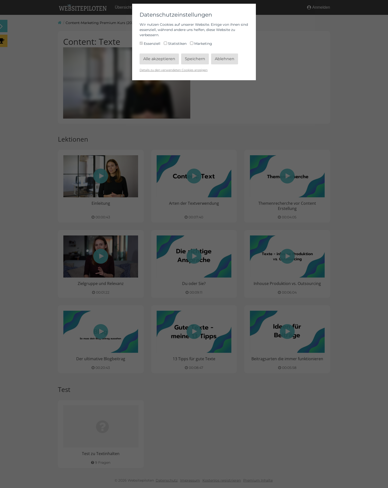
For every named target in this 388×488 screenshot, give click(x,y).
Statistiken (176, 43)
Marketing (201, 43)
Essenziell (150, 43)
